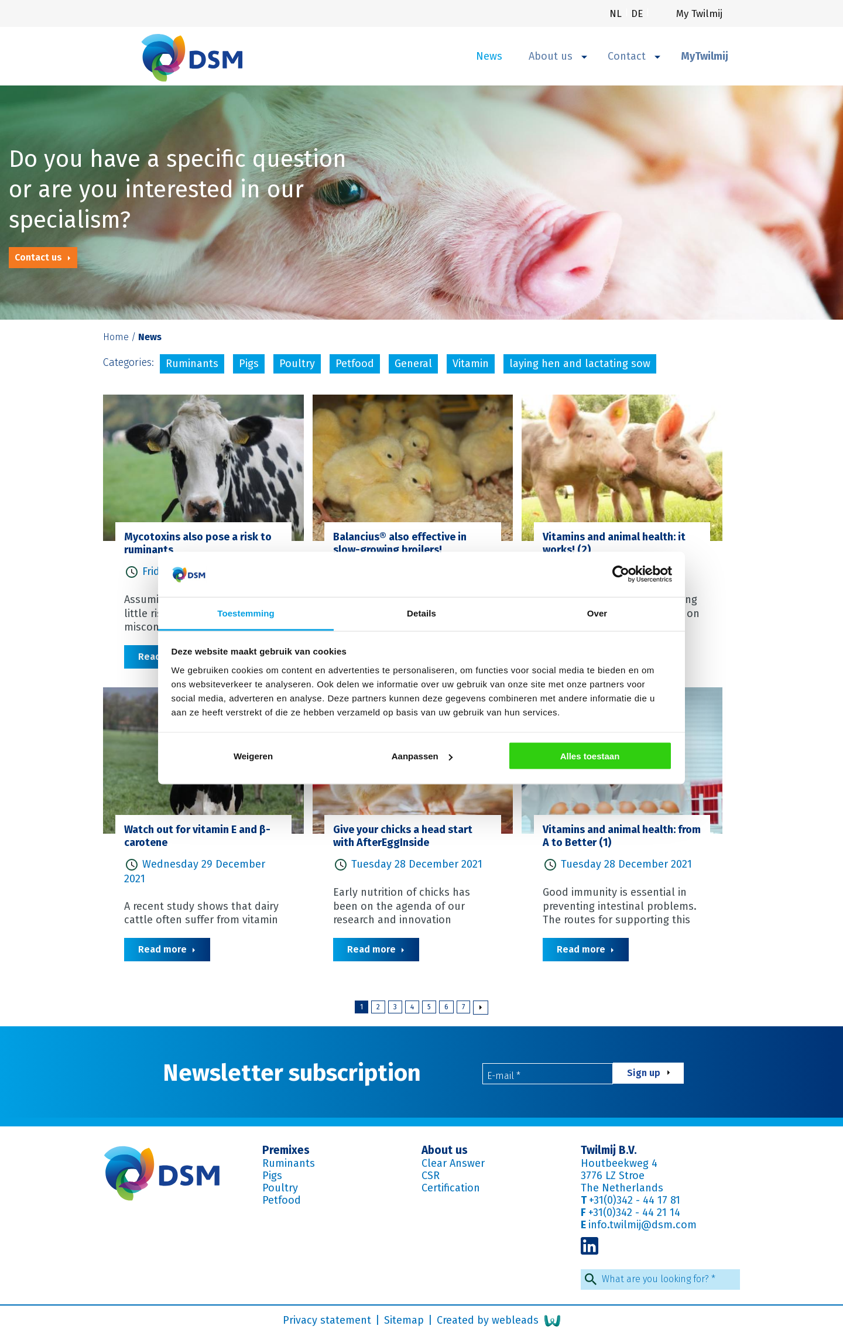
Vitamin (471, 363)
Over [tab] (597, 613)
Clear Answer (453, 1163)
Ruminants (192, 363)
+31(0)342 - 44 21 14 (634, 1212)
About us (558, 56)
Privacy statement (328, 1320)
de (638, 14)
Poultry (297, 363)
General (413, 363)
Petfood (354, 363)
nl (617, 14)
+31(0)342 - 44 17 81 (634, 1200)
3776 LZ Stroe (613, 1175)
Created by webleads (498, 1320)
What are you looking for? (658, 1278)
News (489, 56)
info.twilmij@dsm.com (642, 1224)
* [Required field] (518, 1075)
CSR (431, 1175)
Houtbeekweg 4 (619, 1163)
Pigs (249, 363)
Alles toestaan (590, 756)
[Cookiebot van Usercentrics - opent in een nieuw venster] (621, 574)
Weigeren (253, 756)
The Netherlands (622, 1187)
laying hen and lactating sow (579, 363)
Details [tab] (421, 613)
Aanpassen (422, 756)
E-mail (503, 1075)
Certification (451, 1187)
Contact (634, 56)
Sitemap (405, 1320)
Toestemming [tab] (246, 613)
